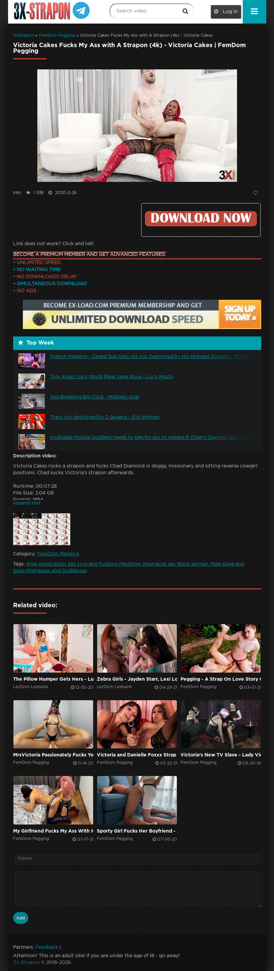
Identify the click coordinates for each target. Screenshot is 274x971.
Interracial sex (159, 564)
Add (20, 917)
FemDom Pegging (57, 35)
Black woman (192, 564)
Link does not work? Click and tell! (53, 244)
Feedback (47, 947)
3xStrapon (23, 35)
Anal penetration (46, 564)
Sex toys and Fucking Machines (104, 564)
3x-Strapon (26, 963)
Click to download (201, 218)
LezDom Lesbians (30, 687)
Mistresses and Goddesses (56, 571)
